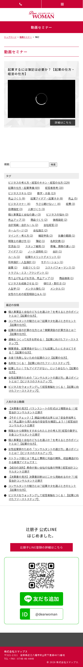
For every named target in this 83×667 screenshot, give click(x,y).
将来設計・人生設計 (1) (22, 262)
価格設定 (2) (60, 220)
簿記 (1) (40, 241)
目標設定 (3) (15, 209)
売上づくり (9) (16, 198)
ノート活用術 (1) (37, 251)
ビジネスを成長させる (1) (23, 283)
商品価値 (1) (66, 278)
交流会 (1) (14, 246)
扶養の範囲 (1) (66, 235)
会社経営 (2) (51, 225)
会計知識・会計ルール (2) (23, 225)
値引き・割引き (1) (55, 283)
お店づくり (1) (31, 267)
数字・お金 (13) (46, 193)
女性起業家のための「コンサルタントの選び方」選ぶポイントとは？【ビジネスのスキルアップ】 (43, 379)
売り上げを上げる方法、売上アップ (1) (31, 278)
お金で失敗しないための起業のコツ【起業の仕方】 (38, 357)
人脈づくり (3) (36, 209)
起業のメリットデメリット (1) (42, 257)
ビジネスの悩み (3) (57, 214)
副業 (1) (12, 267)
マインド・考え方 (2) (20, 235)
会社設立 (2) (40, 230)
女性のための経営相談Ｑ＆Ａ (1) (27, 294)
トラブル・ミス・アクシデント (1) (28, 273)
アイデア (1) (15, 251)
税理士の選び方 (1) (19, 241)
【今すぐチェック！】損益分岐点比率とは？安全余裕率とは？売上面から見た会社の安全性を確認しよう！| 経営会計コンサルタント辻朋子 (43, 421)
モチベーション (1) (52, 262)
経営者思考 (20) (54, 188)
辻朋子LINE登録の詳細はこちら (41, 547)
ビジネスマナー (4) (19, 204)
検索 (53, 164)
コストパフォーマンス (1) (60, 267)
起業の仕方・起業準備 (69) (24, 188)
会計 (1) (57, 251)
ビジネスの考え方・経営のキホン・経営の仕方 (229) (39, 182)
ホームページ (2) (18, 230)
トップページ (10, 36)
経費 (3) (70, 204)
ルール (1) (14, 257)
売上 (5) (72, 198)
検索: (7, 164)
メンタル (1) (57, 288)
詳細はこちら (63, 122)
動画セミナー (26, 36)
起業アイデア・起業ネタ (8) (47, 198)
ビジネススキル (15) (20, 193)
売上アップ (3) (16, 220)
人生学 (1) (14, 288)
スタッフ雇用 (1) (35, 246)
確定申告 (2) (45, 235)
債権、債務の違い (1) (62, 246)
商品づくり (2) (39, 220)
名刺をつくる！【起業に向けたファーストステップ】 (39, 363)
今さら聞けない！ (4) (48, 204)
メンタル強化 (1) (35, 288)
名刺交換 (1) (57, 241)
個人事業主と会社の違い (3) (24, 214)
